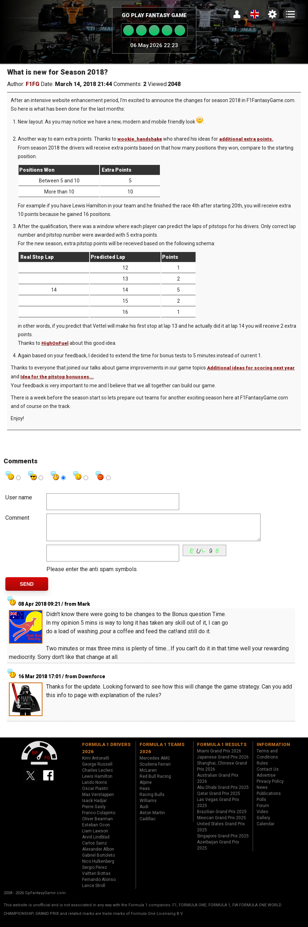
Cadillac (148, 824)
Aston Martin (152, 818)
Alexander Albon (98, 854)
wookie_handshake (139, 139)
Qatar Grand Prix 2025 (218, 798)
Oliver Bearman (97, 824)
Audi (144, 812)
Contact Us (268, 774)
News (262, 792)
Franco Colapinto (98, 818)
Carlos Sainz (94, 848)
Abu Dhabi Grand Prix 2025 (223, 792)
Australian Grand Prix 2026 (217, 783)
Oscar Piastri (95, 793)
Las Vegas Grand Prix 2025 (218, 807)
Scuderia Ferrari (155, 769)
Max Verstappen (98, 799)
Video (262, 817)
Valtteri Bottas (96, 878)
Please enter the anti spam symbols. (92, 574)
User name (18, 497)
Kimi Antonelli (95, 763)
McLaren (148, 775)
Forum (263, 810)
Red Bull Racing (155, 781)
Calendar (265, 829)
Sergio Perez (94, 872)
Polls (261, 804)
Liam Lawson (95, 836)
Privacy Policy (270, 786)
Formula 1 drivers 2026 (106, 753)
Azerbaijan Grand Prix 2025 (218, 850)
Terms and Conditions (267, 759)
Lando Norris (94, 787)
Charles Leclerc (97, 775)
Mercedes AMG (155, 763)
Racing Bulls (152, 799)
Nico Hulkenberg (98, 866)
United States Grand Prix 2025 (221, 832)
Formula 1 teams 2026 (162, 753)
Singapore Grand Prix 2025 (223, 841)
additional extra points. (246, 139)
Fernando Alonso (99, 884)
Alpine (146, 787)
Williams (148, 805)
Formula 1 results (222, 749)
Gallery (263, 823)
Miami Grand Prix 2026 (219, 756)
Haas (145, 793)
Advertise (266, 780)
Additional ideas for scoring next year (251, 368)
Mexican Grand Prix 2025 (221, 823)
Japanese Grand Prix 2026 (223, 762)
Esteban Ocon (96, 830)
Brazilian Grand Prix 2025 (222, 817)
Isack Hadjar (94, 805)
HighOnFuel (55, 343)
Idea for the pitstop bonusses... (57, 376)
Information (273, 749)
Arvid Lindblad (96, 842)
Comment (17, 517)
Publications (269, 798)
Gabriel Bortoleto (98, 860)
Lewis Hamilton (97, 781)
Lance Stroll (93, 890)
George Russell (97, 769)
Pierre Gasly (94, 812)
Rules (262, 768)
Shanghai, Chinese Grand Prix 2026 (222, 771)
